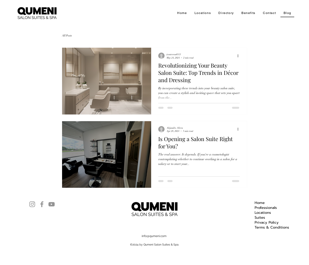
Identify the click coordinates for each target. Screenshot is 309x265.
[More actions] (239, 55)
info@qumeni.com (154, 236)
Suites (260, 217)
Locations (263, 212)
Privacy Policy (267, 222)
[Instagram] (32, 204)
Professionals (266, 207)
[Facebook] (42, 204)
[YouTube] (51, 204)
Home (260, 202)
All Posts (67, 35)
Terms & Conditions (272, 227)
